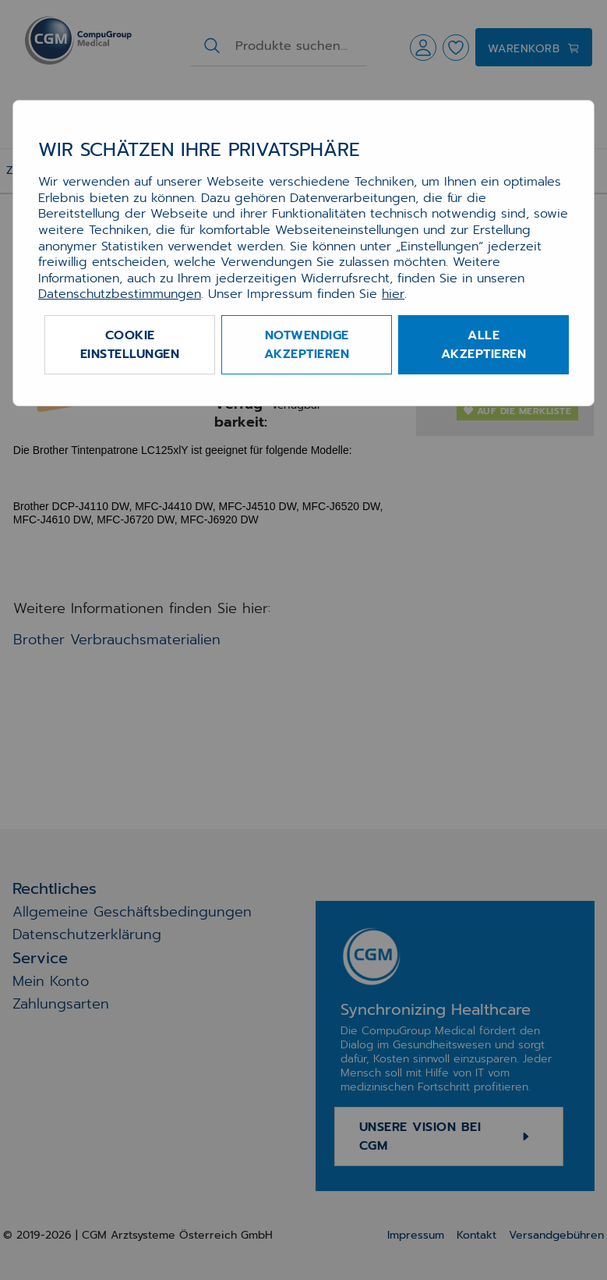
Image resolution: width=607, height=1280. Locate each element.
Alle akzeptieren (484, 344)
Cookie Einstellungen (130, 344)
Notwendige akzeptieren (307, 344)
